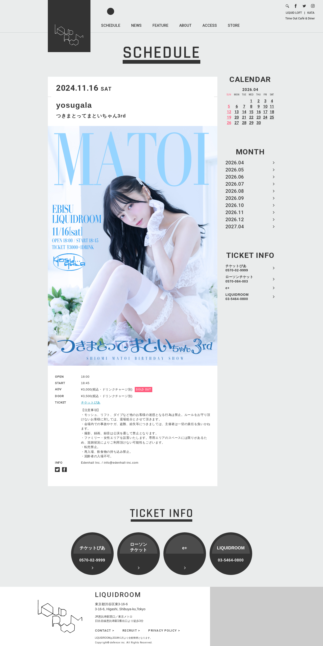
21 (244, 117)
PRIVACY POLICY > (164, 630)
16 (258, 112)
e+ (227, 288)
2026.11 (234, 212)
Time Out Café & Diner (300, 18)
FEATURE (160, 25)
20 (236, 117)
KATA (310, 12)
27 (236, 123)
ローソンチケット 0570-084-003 (239, 279)
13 (236, 112)
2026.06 (234, 177)
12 (229, 112)
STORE (234, 25)
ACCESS (209, 25)
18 (272, 112)
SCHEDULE (110, 25)
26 (229, 123)
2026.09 (234, 198)
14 (244, 112)
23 (258, 117)
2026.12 (234, 219)
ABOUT (185, 25)
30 (258, 123)
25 (272, 117)
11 (272, 106)
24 (265, 117)
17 (265, 112)
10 (265, 106)
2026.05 (234, 169)
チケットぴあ (90, 402)
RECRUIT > (131, 630)
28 (244, 123)
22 (251, 117)
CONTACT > (104, 630)
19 (229, 117)
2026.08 (234, 191)
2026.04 (234, 162)
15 (251, 112)
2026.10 (234, 205)
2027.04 (234, 226)
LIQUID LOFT (294, 12)
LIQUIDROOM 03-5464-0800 (237, 297)
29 (251, 123)
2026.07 (234, 184)
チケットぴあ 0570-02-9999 (236, 268)
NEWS (136, 25)
